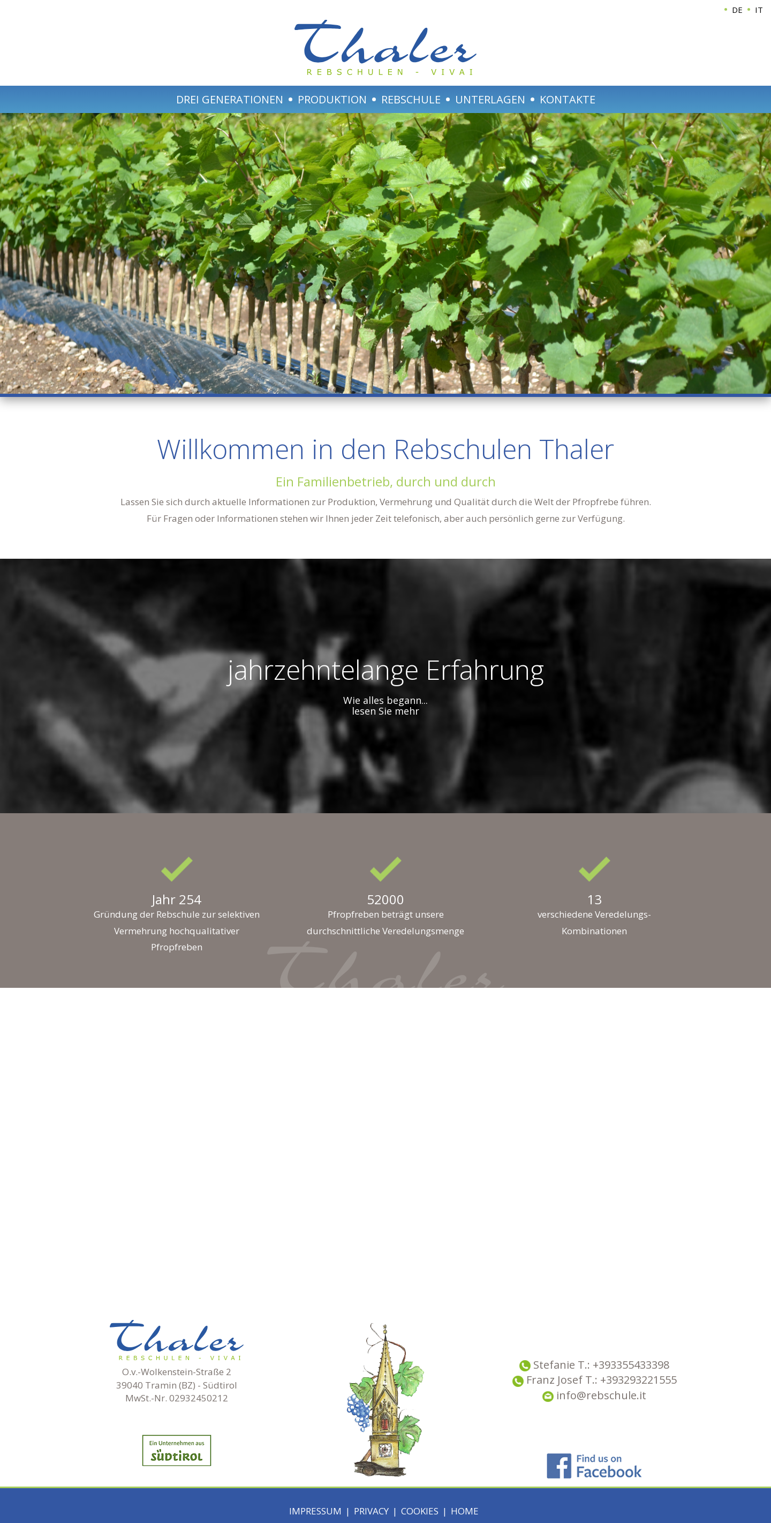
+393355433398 (631, 1364)
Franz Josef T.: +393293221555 (601, 1379)
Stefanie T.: (563, 1364)
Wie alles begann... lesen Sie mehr (385, 705)
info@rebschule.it (594, 1395)
